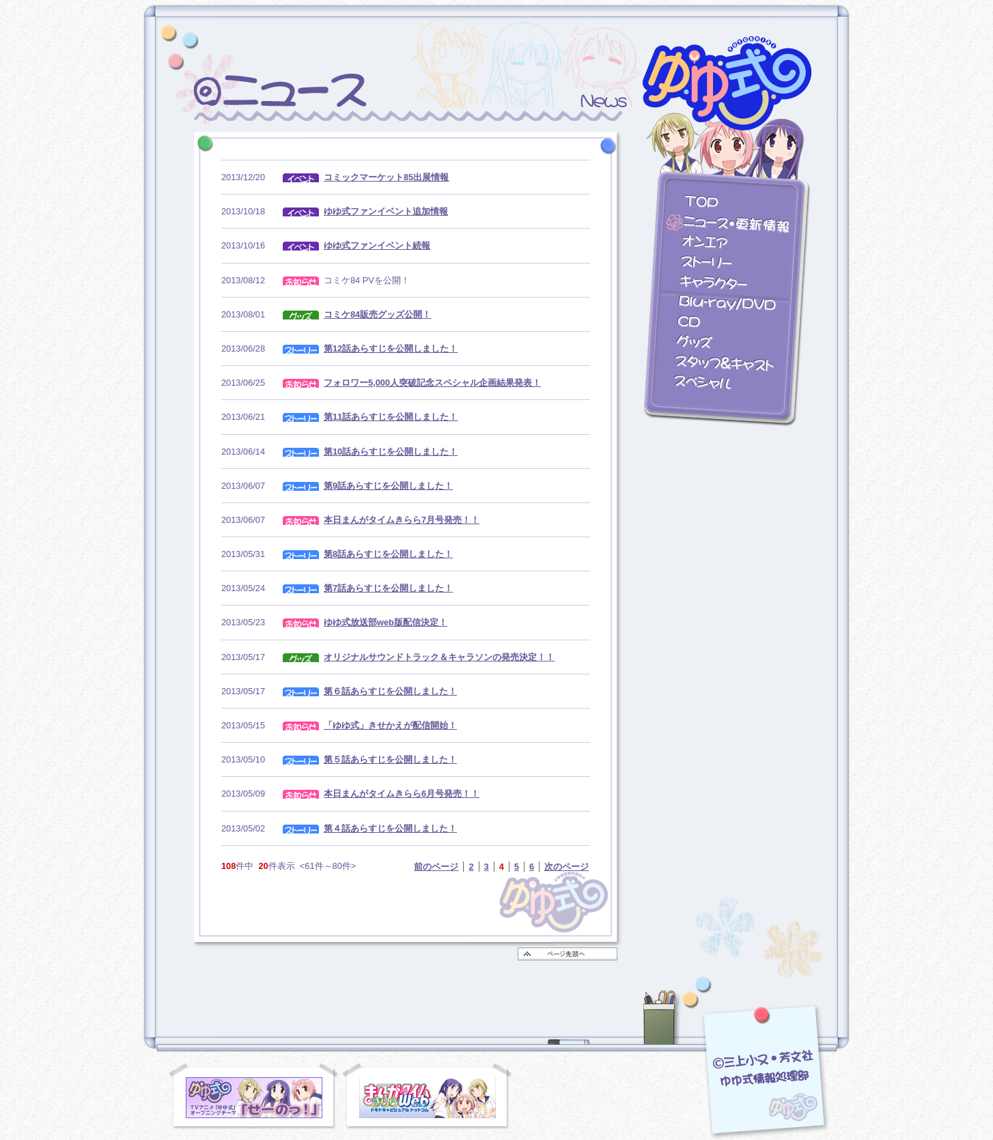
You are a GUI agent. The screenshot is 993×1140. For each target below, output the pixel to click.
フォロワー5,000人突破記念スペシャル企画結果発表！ (432, 382)
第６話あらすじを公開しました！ (390, 691)
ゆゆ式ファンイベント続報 (377, 245)
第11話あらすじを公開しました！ (391, 417)
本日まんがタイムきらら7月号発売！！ (401, 520)
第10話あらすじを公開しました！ (391, 451)
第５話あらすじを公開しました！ (390, 759)
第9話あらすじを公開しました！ (388, 486)
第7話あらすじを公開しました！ (388, 588)
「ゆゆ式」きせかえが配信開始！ (390, 725)
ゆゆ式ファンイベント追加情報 (386, 211)
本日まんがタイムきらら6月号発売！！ (401, 793)
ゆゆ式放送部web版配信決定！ (385, 622)
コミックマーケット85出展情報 (386, 177)
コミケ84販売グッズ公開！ (377, 314)
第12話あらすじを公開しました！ (391, 348)
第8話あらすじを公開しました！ (388, 554)
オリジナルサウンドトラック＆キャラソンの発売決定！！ (439, 657)
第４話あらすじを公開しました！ (390, 828)
